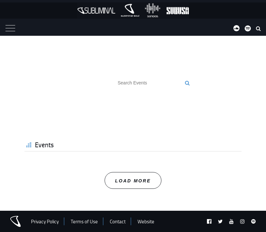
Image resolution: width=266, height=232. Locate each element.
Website (146, 221)
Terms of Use (84, 221)
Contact (118, 221)
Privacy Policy (45, 221)
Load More (133, 180)
